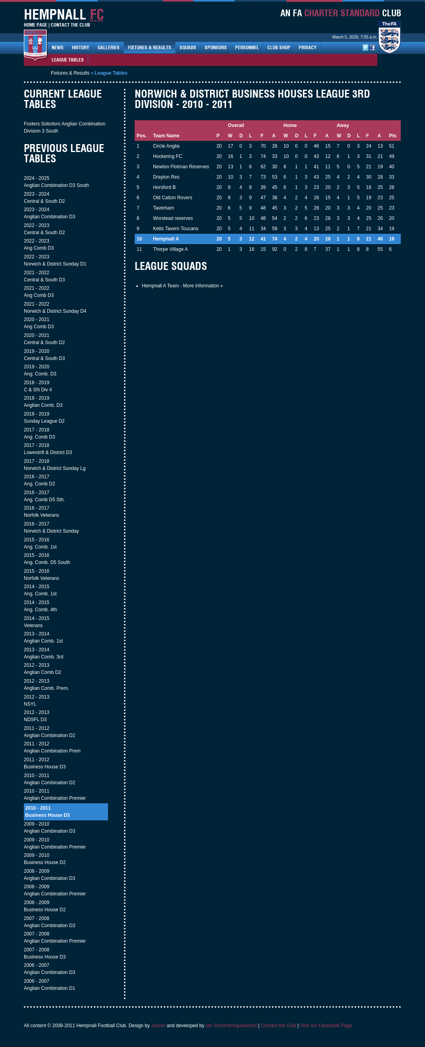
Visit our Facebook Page (326, 1025)
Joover (158, 1025)
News (58, 47)
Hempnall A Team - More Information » (182, 286)
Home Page (35, 25)
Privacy (308, 47)
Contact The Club (70, 25)
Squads (188, 47)
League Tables (68, 60)
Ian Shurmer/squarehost (231, 1025)
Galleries (109, 47)
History (80, 47)
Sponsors (216, 47)
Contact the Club (278, 1025)
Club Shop (278, 47)
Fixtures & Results (149, 47)
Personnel (247, 47)
